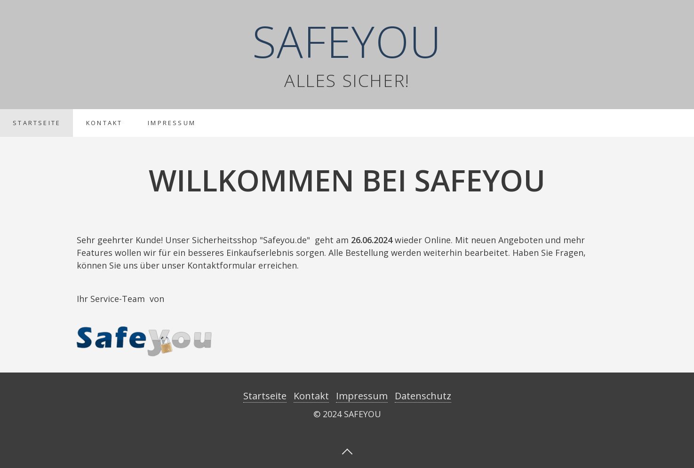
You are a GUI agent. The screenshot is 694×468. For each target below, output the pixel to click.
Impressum (172, 123)
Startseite (37, 123)
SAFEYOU (347, 41)
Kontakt (104, 123)
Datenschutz (423, 395)
